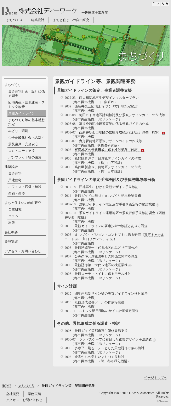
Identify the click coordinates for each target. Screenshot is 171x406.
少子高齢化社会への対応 (26, 137)
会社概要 (11, 232)
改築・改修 (16, 193)
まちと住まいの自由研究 (71, 20)
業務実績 (11, 241)
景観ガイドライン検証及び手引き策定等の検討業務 (119, 204)
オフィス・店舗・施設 (24, 186)
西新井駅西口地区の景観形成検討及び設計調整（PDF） (122, 132)
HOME (6, 385)
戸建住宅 (15, 180)
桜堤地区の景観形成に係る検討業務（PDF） (110, 150)
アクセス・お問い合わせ (23, 251)
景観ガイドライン (21, 113)
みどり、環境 (18, 131)
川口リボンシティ (98, 239)
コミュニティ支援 (21, 150)
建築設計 (37, 20)
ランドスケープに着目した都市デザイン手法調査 (117, 339)
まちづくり (14, 20)
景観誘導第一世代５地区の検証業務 (103, 265)
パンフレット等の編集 (24, 157)
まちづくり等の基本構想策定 (26, 122)
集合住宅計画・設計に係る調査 (26, 94)
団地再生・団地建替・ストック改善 (26, 104)
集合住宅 (15, 173)
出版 (11, 222)
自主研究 (15, 209)
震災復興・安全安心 (23, 144)
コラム (13, 216)
